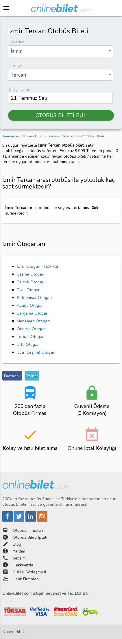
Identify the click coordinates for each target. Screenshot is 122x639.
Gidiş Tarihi (19, 89)
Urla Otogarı (28, 344)
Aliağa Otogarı (30, 305)
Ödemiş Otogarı (31, 329)
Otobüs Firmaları (28, 530)
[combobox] (60, 51)
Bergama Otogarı (32, 313)
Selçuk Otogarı (30, 282)
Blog (17, 544)
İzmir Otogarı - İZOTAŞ (37, 266)
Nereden (17, 42)
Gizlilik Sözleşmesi (29, 572)
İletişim (19, 558)
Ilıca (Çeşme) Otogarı (36, 352)
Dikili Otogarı (28, 290)
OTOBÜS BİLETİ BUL (61, 115)
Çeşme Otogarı (30, 274)
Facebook (12, 375)
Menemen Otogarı (33, 321)
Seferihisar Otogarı (34, 297)
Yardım (19, 551)
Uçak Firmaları (26, 579)
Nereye (15, 66)
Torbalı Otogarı (31, 336)
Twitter (32, 375)
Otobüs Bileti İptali (30, 537)
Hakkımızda (23, 565)
